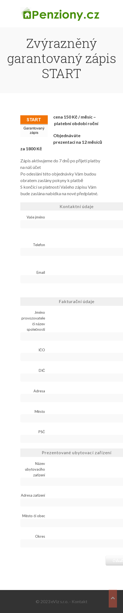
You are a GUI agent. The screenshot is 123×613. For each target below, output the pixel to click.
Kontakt (79, 601)
